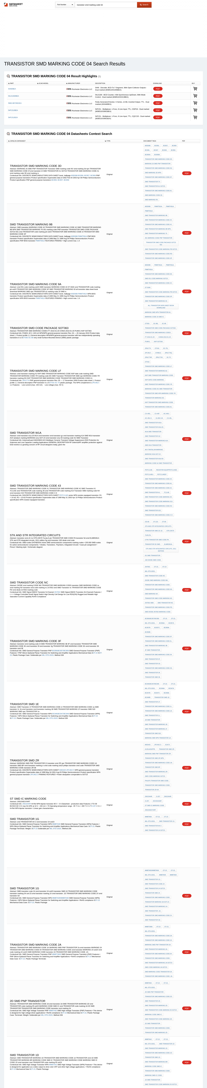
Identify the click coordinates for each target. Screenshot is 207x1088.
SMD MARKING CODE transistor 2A (158, 807)
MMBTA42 (53, 878)
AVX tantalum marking (154, 384)
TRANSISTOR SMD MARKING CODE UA (158, 632)
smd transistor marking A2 (156, 321)
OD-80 (147, 442)
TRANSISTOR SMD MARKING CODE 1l (158, 587)
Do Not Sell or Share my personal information (102, 1079)
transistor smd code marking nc (158, 504)
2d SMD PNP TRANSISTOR (167, 820)
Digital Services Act (129, 1079)
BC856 (171, 149)
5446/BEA (12, 89)
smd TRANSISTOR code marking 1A (158, 1019)
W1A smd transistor (153, 370)
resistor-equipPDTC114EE (166, 401)
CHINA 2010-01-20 (164, 297)
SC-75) (164, 307)
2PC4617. (96, 333)
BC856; (81, 169)
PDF (158, 89)
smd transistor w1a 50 (154, 391)
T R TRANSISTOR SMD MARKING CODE (158, 1004)
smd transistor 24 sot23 (155, 687)
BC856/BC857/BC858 (60, 545)
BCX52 (155, 903)
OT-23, (155, 479)
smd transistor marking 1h (156, 754)
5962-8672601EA (15, 103)
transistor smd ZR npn (154, 629)
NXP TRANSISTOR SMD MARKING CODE (159, 346)
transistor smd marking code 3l (158, 535)
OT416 (52, 333)
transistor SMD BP (152, 636)
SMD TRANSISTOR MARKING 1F (156, 605)
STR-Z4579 (169, 450)
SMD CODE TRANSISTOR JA (155, 986)
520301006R (161, 1030)
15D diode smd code (153, 473)
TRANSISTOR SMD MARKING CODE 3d (158, 156)
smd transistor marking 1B (156, 602)
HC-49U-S (148, 359)
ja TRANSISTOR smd (152, 990)
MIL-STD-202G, (150, 483)
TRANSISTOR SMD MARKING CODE (157, 493)
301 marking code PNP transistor (158, 219)
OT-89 (163, 442)
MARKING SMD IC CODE (153, 886)
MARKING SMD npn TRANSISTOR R (157, 993)
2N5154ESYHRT (150, 669)
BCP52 (147, 903)
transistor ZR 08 (152, 654)
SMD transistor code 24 (154, 737)
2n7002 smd (149, 508)
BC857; (87, 169)
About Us (152, 1079)
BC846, (147, 149)
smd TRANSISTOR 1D (166, 861)
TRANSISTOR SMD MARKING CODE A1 (158, 181)
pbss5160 (148, 930)
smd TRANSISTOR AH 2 (153, 683)
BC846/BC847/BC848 (60, 594)
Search (144, 5)
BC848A (165, 577)
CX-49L (168, 359)
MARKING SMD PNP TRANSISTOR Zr (158, 625)
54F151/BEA (13, 110)
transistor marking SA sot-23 (157, 751)
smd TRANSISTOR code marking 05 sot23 (161, 834)
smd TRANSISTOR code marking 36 (158, 422)
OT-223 (154, 442)
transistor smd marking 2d (156, 852)
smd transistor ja (152, 1001)
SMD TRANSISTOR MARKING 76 (156, 216)
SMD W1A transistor (153, 381)
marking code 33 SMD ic (154, 281)
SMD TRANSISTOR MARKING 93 (156, 268)
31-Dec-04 (158, 359)
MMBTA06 (56, 682)
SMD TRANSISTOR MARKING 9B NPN (158, 212)
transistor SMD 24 (152, 744)
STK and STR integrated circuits (158, 446)
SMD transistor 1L (152, 594)
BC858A (165, 528)
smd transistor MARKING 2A (156, 789)
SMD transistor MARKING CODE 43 (158, 205)
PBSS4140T (149, 968)
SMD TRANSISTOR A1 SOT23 (155, 178)
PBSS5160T (27, 916)
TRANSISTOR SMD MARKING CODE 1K (158, 782)
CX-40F (156, 356)
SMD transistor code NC (155, 486)
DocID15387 (149, 665)
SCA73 (166, 618)
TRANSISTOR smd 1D (152, 872)
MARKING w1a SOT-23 (153, 388)
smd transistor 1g (166, 680)
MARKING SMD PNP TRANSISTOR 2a (158, 785)
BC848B (174, 577)
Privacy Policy (77, 1079)
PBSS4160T (149, 914)
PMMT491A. (169, 194)
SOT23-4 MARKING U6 (152, 910)
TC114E (166, 419)
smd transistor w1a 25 (154, 366)
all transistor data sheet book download (161, 273)
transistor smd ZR (166, 622)
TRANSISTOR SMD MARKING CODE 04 (158, 793)
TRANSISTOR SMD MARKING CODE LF (158, 318)
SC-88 (31, 299)
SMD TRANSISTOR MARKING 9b (156, 201)
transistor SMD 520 (153, 609)
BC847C (156, 577)
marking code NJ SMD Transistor (158, 395)
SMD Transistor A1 (152, 419)
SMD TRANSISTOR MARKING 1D (156, 865)
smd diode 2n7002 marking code (157, 515)
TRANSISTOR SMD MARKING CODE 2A (158, 778)
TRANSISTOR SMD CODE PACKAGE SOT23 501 (161, 223)
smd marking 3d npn (153, 167)
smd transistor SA (152, 765)
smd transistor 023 (153, 433)
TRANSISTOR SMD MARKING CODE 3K (158, 546)
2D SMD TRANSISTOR (152, 845)
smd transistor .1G (153, 758)
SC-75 (57, 333)
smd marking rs (151, 188)
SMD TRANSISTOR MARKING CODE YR (158, 332)
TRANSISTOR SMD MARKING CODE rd (158, 230)
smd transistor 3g (152, 553)
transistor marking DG (154, 343)
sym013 (147, 310)
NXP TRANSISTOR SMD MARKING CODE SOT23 (161, 926)
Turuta (148, 453)
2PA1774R (167, 310)
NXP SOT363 (157, 301)
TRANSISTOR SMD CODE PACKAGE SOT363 (160, 290)
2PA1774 (25, 331)
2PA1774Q (157, 310)
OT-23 (163, 479)
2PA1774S (148, 314)
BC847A (170, 573)
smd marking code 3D (153, 185)
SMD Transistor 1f (152, 584)
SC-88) (155, 287)
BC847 (155, 149)
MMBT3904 (56, 946)
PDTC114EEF (161, 404)
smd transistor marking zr (156, 640)
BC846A (161, 573)
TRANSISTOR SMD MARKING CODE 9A (158, 246)
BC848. (163, 149)
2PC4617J (70, 639)
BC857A (170, 524)
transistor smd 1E (152, 580)
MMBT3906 (56, 793)
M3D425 (62, 639)
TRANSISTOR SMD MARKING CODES (158, 294)
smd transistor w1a (153, 363)
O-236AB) (21, 921)
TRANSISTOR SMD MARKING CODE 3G (158, 556)
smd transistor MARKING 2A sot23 (158, 800)
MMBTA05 (161, 729)
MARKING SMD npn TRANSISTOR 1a (158, 612)
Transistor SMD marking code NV (158, 163)
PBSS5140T (27, 965)
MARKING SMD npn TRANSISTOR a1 (158, 277)
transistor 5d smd (152, 460)
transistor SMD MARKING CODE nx (158, 497)
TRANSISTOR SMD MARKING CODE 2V (158, 762)
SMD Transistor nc (164, 508)
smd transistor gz (152, 374)
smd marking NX (151, 501)
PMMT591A (82, 218)
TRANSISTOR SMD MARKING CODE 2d (158, 823)
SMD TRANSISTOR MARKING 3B (156, 539)
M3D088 (74, 169)
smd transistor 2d (152, 827)
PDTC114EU (149, 404)
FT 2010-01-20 (150, 297)
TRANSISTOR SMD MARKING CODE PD (158, 511)
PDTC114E (63, 421)
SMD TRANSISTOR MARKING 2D (156, 831)
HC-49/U (165, 356)
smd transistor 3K (152, 560)
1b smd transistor (152, 598)
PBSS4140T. (170, 957)
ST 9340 (147, 257)
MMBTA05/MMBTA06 (60, 748)
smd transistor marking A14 (156, 377)
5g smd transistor (152, 470)
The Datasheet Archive (13, 4)
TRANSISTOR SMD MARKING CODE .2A (158, 810)
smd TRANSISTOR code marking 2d (158, 841)
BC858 (93, 169)
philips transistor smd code (156, 647)
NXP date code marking (154, 328)
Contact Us (143, 1079)
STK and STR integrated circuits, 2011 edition (161, 465)
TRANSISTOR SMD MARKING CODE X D (159, 437)
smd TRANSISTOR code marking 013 (159, 426)
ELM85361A (167, 460)
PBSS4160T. (170, 899)
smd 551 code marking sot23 (156, 250)
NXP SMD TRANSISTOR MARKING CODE (159, 325)
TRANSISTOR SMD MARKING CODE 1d (158, 869)
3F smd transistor (152, 542)
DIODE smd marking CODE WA (156, 490)
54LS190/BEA (13, 96)
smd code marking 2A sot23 (156, 803)
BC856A (147, 153)
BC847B (147, 577)
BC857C (156, 528)
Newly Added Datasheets (60, 1079)
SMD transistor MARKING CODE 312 (159, 907)
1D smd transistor (152, 890)
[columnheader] (21, 83)
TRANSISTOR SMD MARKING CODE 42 (158, 208)
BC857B (147, 528)
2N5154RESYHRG (151, 1033)
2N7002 (57, 500)
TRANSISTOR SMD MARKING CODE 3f (158, 170)
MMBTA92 (53, 837)
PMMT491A (82, 263)
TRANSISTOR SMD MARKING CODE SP (158, 233)
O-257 (93, 668)
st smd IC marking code (166, 665)
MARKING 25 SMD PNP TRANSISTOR (157, 160)
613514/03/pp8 (150, 622)
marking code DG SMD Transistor (158, 335)
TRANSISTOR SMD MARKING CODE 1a (158, 591)
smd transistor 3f (152, 549)
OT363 (25, 299)
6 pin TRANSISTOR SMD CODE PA (157, 457)
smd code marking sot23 (155, 643)
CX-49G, (148, 356)
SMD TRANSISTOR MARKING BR (156, 876)
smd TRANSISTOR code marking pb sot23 (161, 226)
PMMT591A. (169, 239)
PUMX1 (147, 301)
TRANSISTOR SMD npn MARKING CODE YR (160, 339)
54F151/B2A (13, 117)
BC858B (174, 528)
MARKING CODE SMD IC (153, 838)
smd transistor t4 (152, 174)
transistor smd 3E (152, 564)
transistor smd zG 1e (154, 450)
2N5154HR (26, 665)
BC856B (156, 153)
